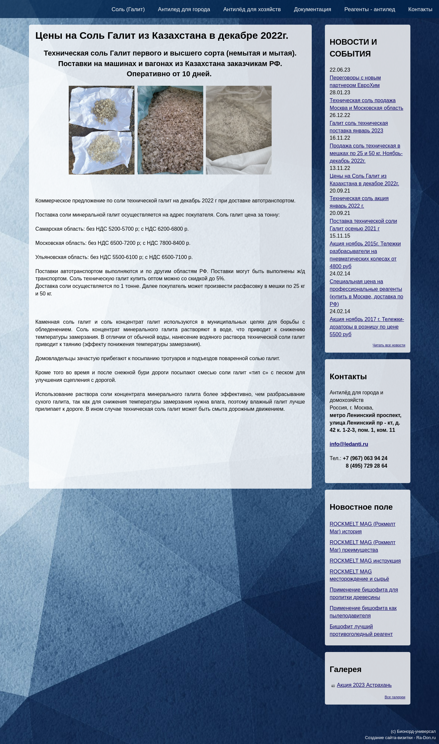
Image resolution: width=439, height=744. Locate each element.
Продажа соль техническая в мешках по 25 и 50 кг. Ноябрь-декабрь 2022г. (366, 153)
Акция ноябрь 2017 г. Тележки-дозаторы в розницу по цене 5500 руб (367, 326)
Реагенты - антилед (369, 9)
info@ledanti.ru (349, 444)
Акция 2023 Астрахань (364, 685)
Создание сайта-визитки (389, 737)
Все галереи (395, 697)
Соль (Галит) (128, 9)
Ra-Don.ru (426, 737)
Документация (312, 9)
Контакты (420, 9)
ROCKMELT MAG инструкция (365, 561)
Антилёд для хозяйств (252, 9)
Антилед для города (184, 9)
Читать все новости (389, 345)
